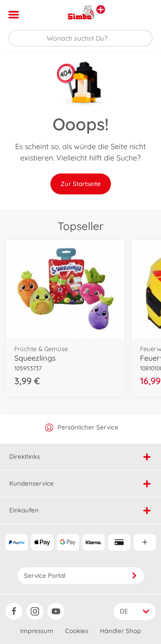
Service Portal (80, 575)
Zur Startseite (81, 184)
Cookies (76, 631)
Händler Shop (120, 631)
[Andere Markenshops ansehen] (100, 9)
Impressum (36, 631)
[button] (142, 14)
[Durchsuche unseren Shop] (80, 38)
